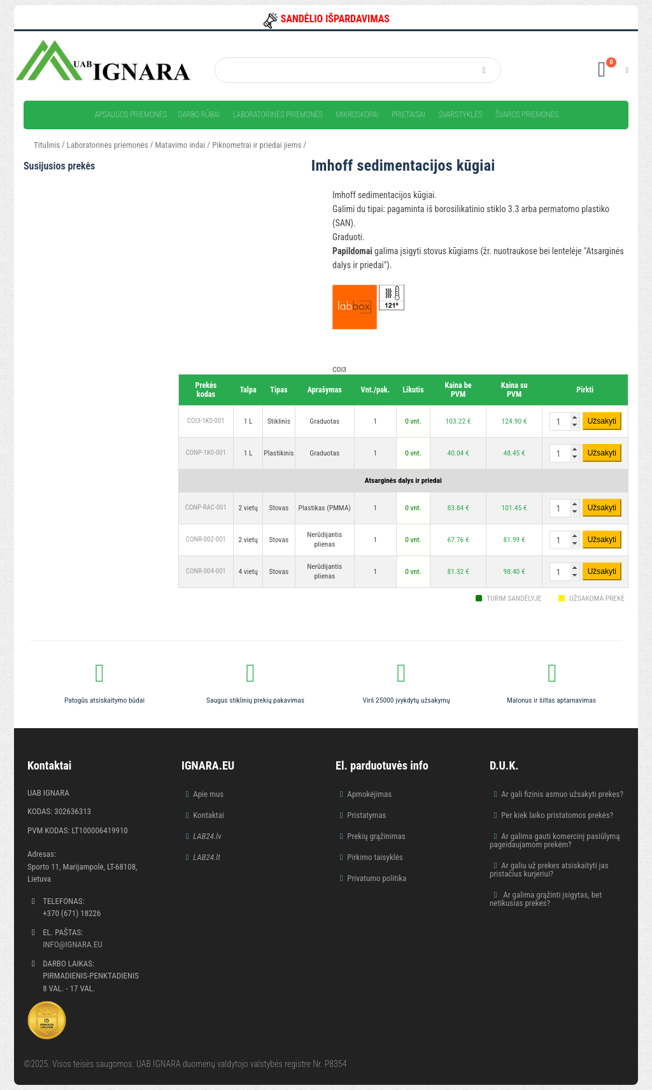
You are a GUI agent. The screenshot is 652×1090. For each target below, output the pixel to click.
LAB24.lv (207, 836)
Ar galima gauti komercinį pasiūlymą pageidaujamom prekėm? (555, 840)
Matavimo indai (180, 145)
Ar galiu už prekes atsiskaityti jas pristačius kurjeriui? (549, 869)
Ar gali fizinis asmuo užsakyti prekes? (562, 794)
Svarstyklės (461, 114)
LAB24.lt (206, 857)
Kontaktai (208, 815)
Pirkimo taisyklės (375, 857)
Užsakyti (602, 421)
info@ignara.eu (73, 944)
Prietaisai (408, 114)
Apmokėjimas (369, 794)
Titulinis (47, 145)
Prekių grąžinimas (376, 836)
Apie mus (208, 794)
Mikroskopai (357, 114)
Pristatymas (366, 815)
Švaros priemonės (526, 114)
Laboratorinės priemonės (278, 114)
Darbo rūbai (199, 114)
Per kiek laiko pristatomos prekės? (557, 815)
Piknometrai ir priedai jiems (256, 145)
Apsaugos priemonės (131, 114)
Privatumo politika (376, 878)
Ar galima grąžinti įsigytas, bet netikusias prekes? (546, 899)
